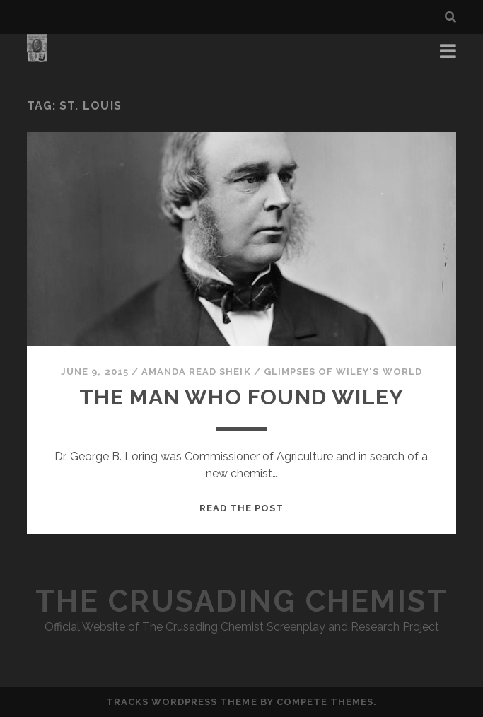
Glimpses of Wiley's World (343, 371)
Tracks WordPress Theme (181, 701)
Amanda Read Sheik (196, 371)
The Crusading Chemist (241, 601)
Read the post (241, 508)
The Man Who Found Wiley (242, 397)
